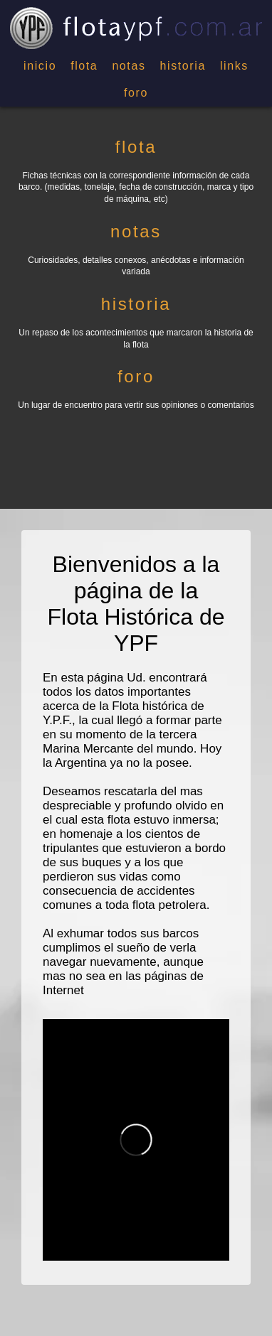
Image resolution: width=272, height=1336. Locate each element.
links (234, 66)
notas (128, 66)
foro (136, 93)
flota (84, 66)
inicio (39, 66)
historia (183, 66)
